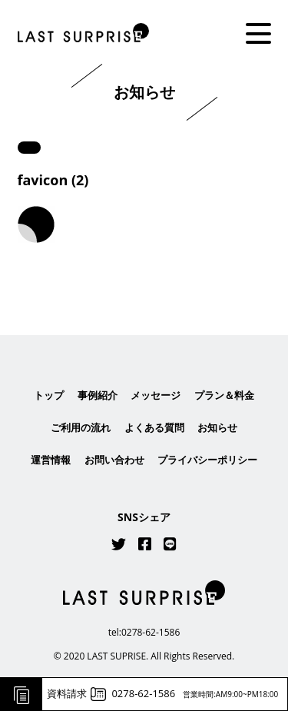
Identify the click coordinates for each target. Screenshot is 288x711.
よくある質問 (154, 427)
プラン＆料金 (224, 395)
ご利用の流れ (81, 427)
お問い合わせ (114, 460)
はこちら (144, 291)
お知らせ (217, 427)
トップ (49, 395)
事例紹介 (98, 395)
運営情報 (51, 460)
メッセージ (155, 395)
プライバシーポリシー (207, 460)
